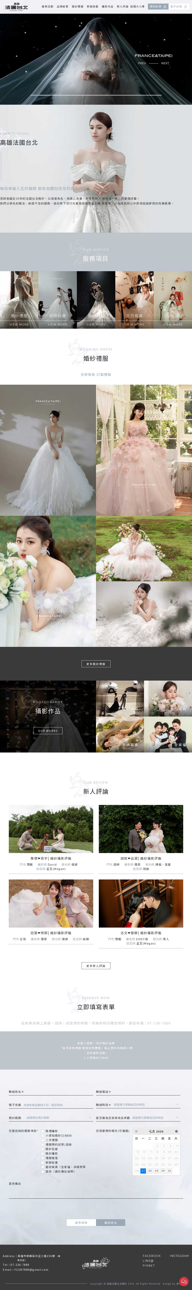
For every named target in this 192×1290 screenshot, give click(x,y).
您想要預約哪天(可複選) (113, 1131)
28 (150, 1170)
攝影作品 (107, 7)
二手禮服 (52, 1140)
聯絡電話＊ (104, 1092)
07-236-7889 (19, 1265)
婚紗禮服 (77, 7)
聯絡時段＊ (104, 1105)
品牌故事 (62, 7)
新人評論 (122, 7)
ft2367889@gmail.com (31, 1269)
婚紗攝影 (52, 1153)
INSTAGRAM (179, 1256)
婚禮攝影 (52, 1131)
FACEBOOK (152, 1256)
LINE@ (148, 1260)
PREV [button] (142, 63)
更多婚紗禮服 (96, 664)
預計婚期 (16, 1118)
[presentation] (96, 1209)
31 (169, 1170)
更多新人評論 (96, 966)
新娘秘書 (92, 7)
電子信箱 (15, 1105)
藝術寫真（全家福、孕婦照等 (66, 1167)
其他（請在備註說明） (61, 1171)
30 (163, 1170)
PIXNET (149, 1265)
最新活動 (47, 7)
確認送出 (110, 1222)
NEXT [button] (165, 63)
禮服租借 (52, 1158)
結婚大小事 (137, 7)
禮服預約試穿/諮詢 (59, 1144)
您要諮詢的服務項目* (23, 1131)
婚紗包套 (52, 1149)
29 (156, 1170)
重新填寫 (81, 1222)
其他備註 (15, 1183)
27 (143, 1170)
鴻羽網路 (181, 1283)
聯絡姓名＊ (16, 1092)
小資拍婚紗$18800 (59, 1135)
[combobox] (146, 1105)
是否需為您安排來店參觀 (113, 1118)
